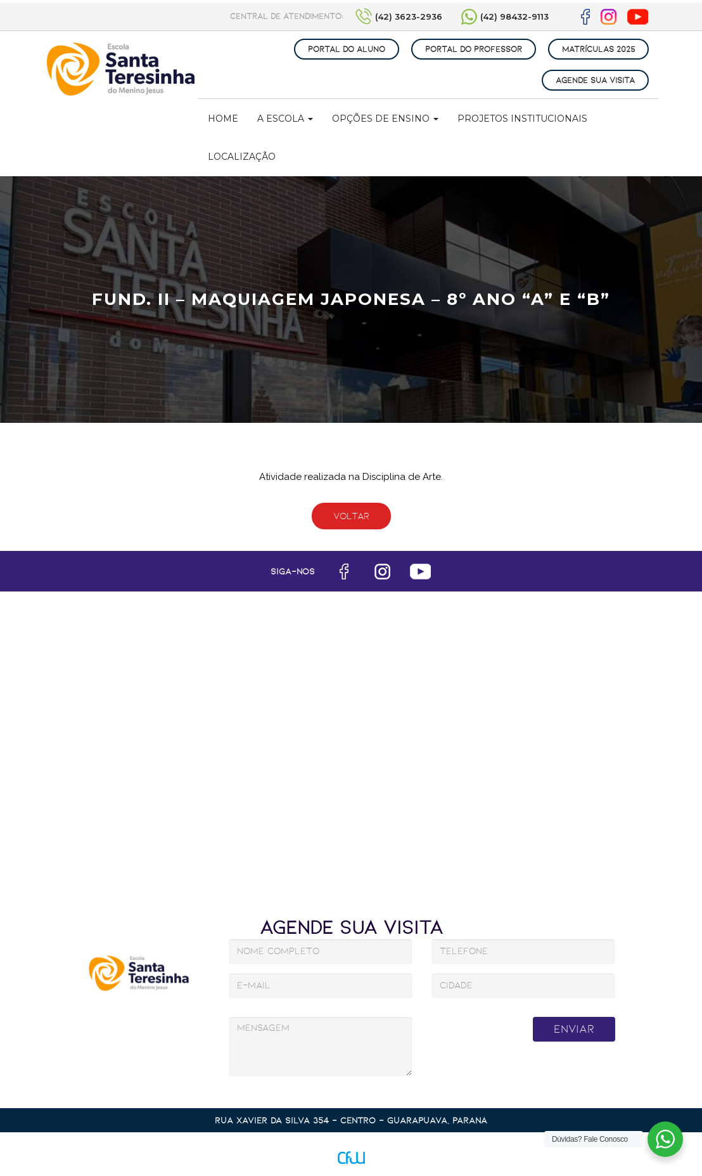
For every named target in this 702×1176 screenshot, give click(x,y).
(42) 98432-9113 (514, 16)
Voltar (351, 516)
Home (223, 118)
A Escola (285, 118)
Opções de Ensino (385, 118)
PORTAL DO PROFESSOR (473, 49)
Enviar (574, 1029)
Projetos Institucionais (522, 118)
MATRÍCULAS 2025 (598, 49)
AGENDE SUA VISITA (595, 80)
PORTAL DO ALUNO (346, 49)
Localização (242, 156)
